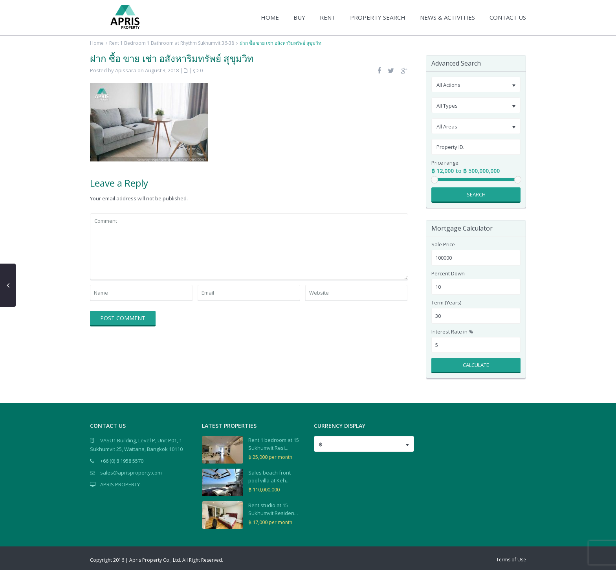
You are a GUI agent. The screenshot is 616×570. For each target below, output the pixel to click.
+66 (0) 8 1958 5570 (121, 460)
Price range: (445, 162)
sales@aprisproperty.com (131, 472)
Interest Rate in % (452, 331)
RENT (328, 17)
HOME (270, 17)
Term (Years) (446, 302)
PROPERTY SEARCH (377, 17)
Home (97, 43)
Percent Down (448, 273)
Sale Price (443, 244)
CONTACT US (508, 17)
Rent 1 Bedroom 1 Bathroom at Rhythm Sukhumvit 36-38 (171, 43)
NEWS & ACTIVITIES (447, 17)
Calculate (476, 364)
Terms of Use (511, 559)
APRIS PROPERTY (120, 484)
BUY (299, 17)
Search (476, 194)
